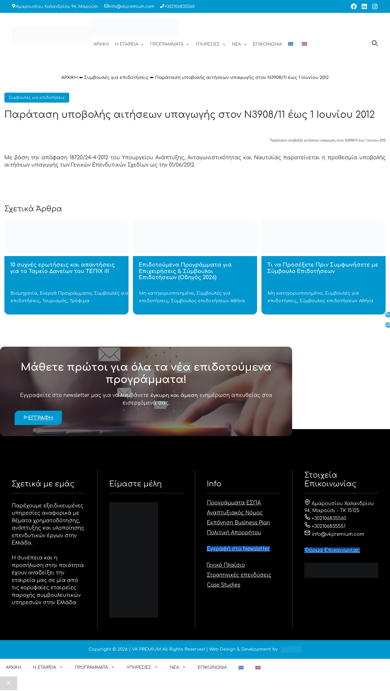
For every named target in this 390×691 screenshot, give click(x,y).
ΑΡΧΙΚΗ (101, 44)
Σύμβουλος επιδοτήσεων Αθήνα (208, 300)
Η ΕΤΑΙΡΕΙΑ (129, 44)
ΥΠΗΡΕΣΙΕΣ (210, 44)
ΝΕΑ (239, 44)
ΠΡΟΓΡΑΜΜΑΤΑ (169, 44)
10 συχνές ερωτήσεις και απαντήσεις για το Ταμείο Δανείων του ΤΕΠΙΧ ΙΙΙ (62, 268)
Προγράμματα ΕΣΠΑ (234, 503)
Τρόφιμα (79, 300)
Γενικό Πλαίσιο (226, 565)
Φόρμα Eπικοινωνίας (332, 550)
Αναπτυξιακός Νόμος (235, 513)
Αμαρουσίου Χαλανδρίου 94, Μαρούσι (57, 6)
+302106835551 (325, 526)
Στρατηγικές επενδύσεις (239, 575)
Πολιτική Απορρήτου (234, 532)
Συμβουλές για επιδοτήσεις (116, 77)
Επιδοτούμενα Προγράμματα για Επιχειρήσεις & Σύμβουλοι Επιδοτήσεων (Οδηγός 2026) (185, 271)
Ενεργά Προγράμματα (66, 293)
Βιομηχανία (24, 293)
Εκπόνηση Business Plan (238, 523)
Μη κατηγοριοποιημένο (166, 293)
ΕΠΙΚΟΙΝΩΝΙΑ (267, 44)
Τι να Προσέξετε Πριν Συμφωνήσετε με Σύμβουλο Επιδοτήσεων (322, 268)
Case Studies (223, 585)
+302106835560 (179, 6)
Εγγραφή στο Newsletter (238, 549)
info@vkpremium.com (131, 6)
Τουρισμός (54, 300)
